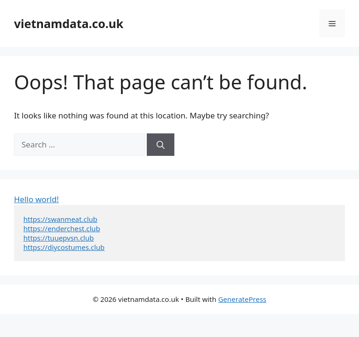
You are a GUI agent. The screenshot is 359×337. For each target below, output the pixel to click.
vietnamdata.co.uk (68, 23)
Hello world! (36, 199)
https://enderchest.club (61, 228)
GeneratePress (242, 299)
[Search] (160, 144)
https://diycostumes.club (64, 247)
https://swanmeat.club (60, 219)
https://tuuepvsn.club (58, 237)
